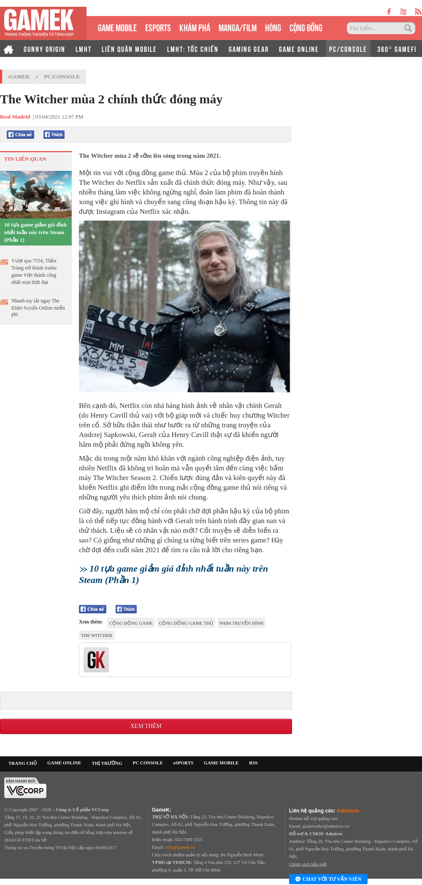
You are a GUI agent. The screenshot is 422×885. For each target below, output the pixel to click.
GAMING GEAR (249, 48)
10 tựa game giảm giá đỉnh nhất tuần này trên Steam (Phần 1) (35, 232)
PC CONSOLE (148, 762)
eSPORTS (158, 27)
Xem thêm (146, 726)
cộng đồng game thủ (186, 623)
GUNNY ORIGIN (44, 48)
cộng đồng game (131, 623)
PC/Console (62, 76)
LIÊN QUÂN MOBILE (129, 48)
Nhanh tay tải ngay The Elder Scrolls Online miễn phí (38, 307)
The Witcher (96, 635)
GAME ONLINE (299, 48)
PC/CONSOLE (348, 48)
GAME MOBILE (117, 27)
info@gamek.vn (180, 847)
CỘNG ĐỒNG (305, 27)
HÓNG (273, 27)
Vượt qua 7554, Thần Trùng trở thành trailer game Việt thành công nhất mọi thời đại (34, 271)
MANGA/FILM (238, 27)
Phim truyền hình (241, 623)
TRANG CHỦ (22, 763)
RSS (253, 762)
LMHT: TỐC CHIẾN (193, 48)
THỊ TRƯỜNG (107, 763)
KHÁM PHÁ (194, 27)
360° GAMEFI (397, 48)
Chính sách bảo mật (308, 863)
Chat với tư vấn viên (328, 879)
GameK (19, 76)
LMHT (84, 48)
